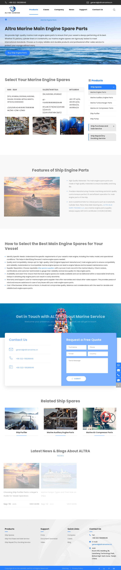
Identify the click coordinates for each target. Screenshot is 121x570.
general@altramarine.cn (101, 2)
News (71, 9)
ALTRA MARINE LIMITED (24, 568)
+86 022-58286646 (17, 2)
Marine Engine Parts (48, 20)
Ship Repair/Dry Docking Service (98, 137)
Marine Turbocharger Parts (101, 103)
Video (43, 542)
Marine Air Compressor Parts (101, 108)
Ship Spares (32, 20)
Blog (69, 542)
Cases (46, 9)
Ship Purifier (95, 113)
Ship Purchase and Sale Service (99, 127)
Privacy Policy (77, 568)
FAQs (43, 535)
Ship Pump (94, 119)
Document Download (49, 539)
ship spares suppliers (46, 268)
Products (33, 9)
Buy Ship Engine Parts (17, 53)
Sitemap (65, 568)
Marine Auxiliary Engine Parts (101, 97)
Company (59, 9)
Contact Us (97, 9)
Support (83, 9)
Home (10, 20)
